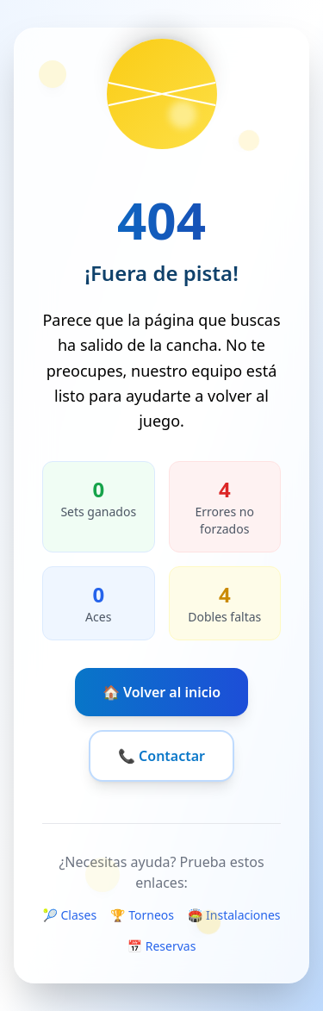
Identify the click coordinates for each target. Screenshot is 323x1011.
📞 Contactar (161, 755)
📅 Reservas (161, 946)
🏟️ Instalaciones (234, 915)
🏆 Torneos (142, 915)
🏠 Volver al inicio (161, 692)
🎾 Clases (69, 915)
